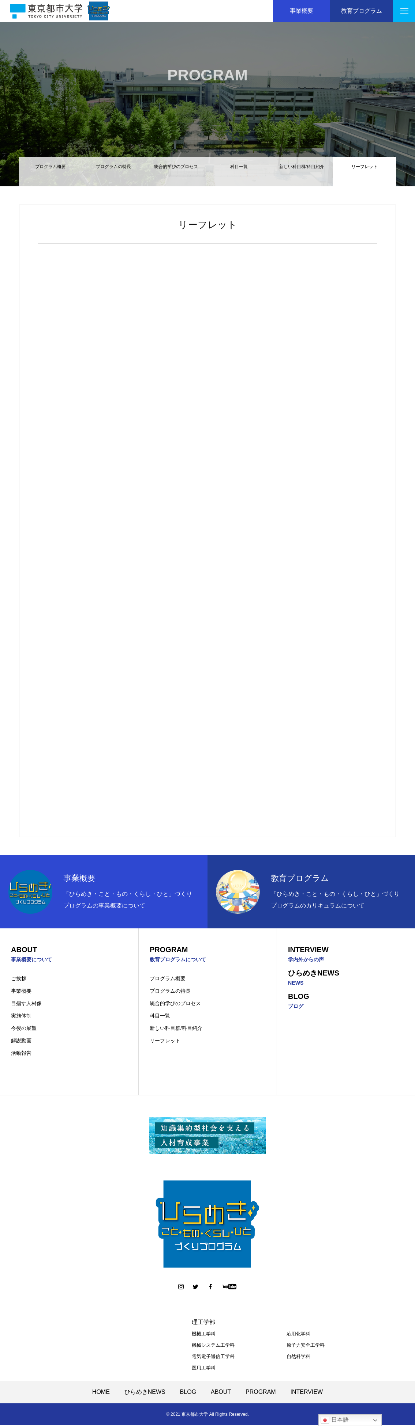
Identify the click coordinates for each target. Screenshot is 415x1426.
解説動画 (21, 1041)
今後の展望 (24, 1028)
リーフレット (165, 1041)
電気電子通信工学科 (213, 1357)
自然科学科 (298, 1357)
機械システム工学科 (213, 1346)
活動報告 (21, 1053)
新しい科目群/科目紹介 (302, 172)
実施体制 (21, 1016)
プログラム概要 (50, 172)
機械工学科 (204, 1334)
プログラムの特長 (113, 172)
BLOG (188, 1392)
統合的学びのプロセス (176, 172)
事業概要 (21, 991)
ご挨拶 (18, 979)
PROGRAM (261, 1392)
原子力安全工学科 (306, 1346)
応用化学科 (298, 1334)
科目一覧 (239, 172)
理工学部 (203, 1323)
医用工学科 (204, 1368)
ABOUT (221, 1392)
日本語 (334, 1420)
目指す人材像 (26, 1004)
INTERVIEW (307, 1392)
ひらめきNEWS (144, 1392)
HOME (101, 1392)
